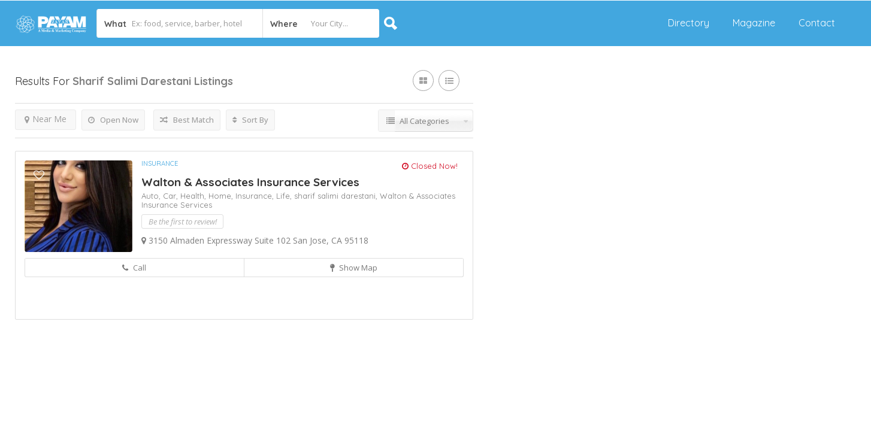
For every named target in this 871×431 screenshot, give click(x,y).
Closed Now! (430, 166)
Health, (194, 196)
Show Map (353, 267)
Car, (171, 196)
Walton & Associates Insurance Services (250, 182)
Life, (285, 196)
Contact (817, 23)
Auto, (152, 196)
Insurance (159, 163)
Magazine (754, 23)
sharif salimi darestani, (337, 196)
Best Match (187, 119)
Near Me (45, 119)
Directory (688, 23)
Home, (221, 196)
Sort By (250, 119)
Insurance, (255, 196)
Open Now (113, 119)
